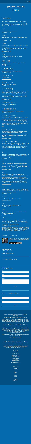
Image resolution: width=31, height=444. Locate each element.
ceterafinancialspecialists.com (15, 332)
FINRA (22, 320)
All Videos (15, 379)
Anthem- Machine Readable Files (15, 337)
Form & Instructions (6, 32)
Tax (15, 373)
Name (3, 270)
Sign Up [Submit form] (15, 305)
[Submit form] (15, 286)
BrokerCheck (15, 315)
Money (15, 375)
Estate (15, 371)
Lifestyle (15, 376)
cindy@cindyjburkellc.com (8, 253)
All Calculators (15, 380)
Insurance (15, 372)
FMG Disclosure (19, 335)
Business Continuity (10, 334)
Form (3, 126)
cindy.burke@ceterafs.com (8, 250)
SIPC (25, 320)
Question (3, 278)
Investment (16, 369)
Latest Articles (15, 377)
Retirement (15, 368)
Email (3, 274)
